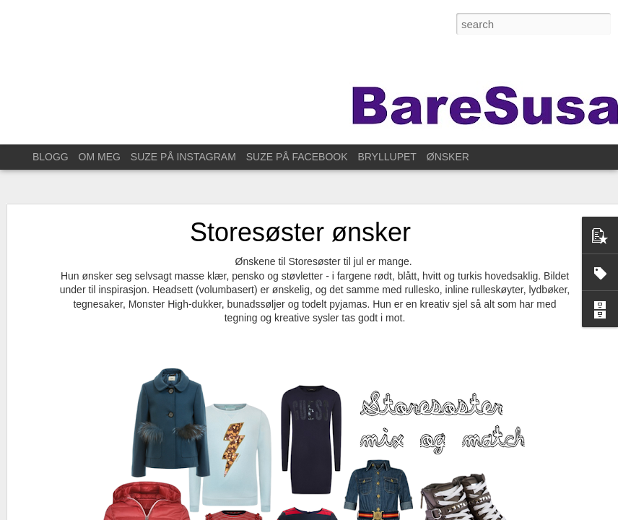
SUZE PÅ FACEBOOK (297, 156)
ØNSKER (448, 156)
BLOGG (50, 156)
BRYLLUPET (386, 156)
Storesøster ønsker (300, 223)
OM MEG (100, 156)
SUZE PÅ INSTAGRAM (183, 156)
